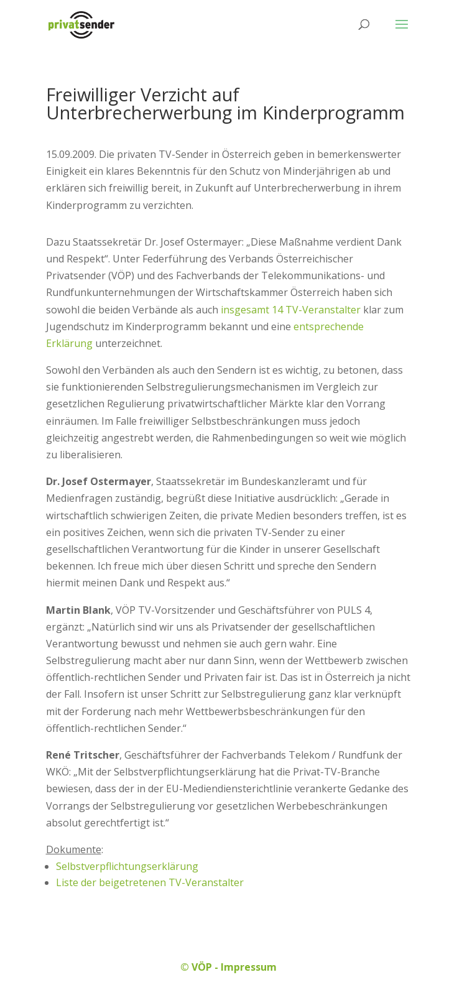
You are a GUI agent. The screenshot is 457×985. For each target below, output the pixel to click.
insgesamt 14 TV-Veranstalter (291, 310)
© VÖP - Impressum (228, 967)
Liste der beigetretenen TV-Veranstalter (150, 882)
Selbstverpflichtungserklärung (127, 866)
